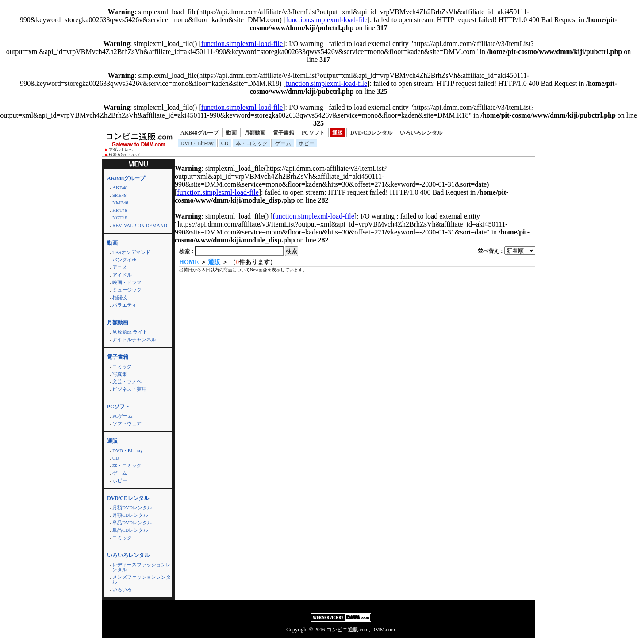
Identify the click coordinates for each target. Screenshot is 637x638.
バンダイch (124, 259)
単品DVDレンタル (132, 522)
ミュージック (127, 289)
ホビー (307, 143)
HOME (189, 262)
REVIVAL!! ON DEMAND (139, 225)
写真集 (119, 374)
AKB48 (119, 187)
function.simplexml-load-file (326, 19)
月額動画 (254, 133)
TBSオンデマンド (131, 252)
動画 (231, 133)
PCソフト (313, 133)
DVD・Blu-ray (197, 143)
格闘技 (119, 297)
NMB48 (120, 202)
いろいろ (122, 589)
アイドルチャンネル (134, 339)
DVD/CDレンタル (371, 133)
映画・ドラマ (127, 282)
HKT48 (119, 210)
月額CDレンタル (130, 515)
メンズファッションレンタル (141, 579)
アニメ (119, 267)
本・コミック (252, 143)
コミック (122, 366)
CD (225, 143)
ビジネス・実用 (129, 389)
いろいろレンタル (421, 133)
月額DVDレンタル (132, 507)
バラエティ (124, 304)
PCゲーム (122, 416)
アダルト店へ (121, 149)
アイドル (122, 274)
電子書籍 (283, 133)
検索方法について (125, 155)
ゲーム (283, 143)
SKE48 (119, 195)
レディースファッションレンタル (141, 567)
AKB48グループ (199, 133)
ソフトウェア (127, 423)
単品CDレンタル (130, 530)
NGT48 (119, 217)
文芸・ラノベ (127, 381)
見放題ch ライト (129, 331)
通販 (337, 133)
